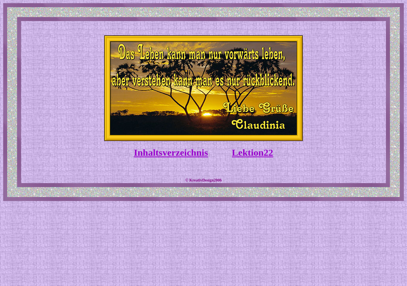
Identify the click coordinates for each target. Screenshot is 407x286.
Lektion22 (252, 152)
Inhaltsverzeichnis (171, 152)
